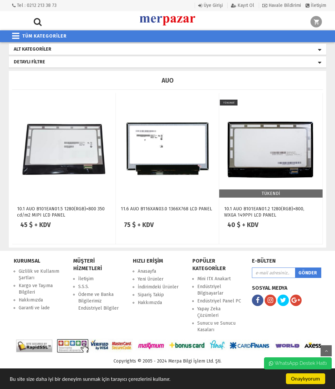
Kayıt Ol (242, 5)
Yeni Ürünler (151, 279)
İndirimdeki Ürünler (158, 287)
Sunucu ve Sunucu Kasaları (216, 326)
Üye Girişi (210, 5)
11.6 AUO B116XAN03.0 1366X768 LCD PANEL (166, 209)
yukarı (326, 350)
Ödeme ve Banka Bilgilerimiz (96, 298)
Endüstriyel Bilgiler (98, 308)
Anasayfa (147, 271)
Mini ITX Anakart (214, 279)
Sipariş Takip (151, 295)
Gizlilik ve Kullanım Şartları (39, 274)
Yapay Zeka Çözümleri (208, 312)
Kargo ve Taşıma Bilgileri (36, 289)
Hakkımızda (31, 300)
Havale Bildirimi (281, 5)
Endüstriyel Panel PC (219, 301)
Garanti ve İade (34, 308)
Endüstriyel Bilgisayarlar (210, 290)
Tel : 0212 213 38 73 (34, 5)
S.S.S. (83, 286)
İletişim (316, 5)
